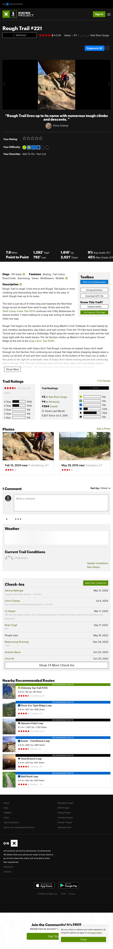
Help (5, 807)
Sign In (99, 14)
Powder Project (64, 822)
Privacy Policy (96, 933)
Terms (63, 894)
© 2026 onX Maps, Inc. (48, 894)
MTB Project (63, 807)
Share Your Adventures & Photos (18, 827)
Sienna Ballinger (14, 590)
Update (97, 563)
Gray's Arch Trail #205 (41, 340)
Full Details (104, 380)
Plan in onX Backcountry (94, 282)
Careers (7, 871)
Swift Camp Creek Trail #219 (18, 311)
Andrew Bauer (13, 652)
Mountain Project (65, 803)
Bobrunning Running (17, 641)
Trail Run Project (65, 817)
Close (83, 939)
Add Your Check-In (95, 582)
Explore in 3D (94, 48)
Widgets (7, 812)
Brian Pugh (11, 624)
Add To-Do (28, 153)
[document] (83, 935)
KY (75, 35)
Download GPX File (94, 296)
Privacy (72, 894)
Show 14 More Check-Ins (56, 665)
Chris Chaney (60, 125)
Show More (12, 369)
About (6, 803)
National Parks (64, 827)
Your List (41, 153)
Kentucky (54, 401)
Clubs (6, 817)
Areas (67, 35)
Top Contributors (11, 822)
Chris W (9, 658)
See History (93, 566)
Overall (54, 406)
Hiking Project (64, 812)
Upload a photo (94, 306)
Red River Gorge (100, 35)
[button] (5, 85)
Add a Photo (104, 428)
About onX (8, 866)
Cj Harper (10, 611)
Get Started (56, 936)
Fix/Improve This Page (94, 312)
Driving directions (94, 290)
